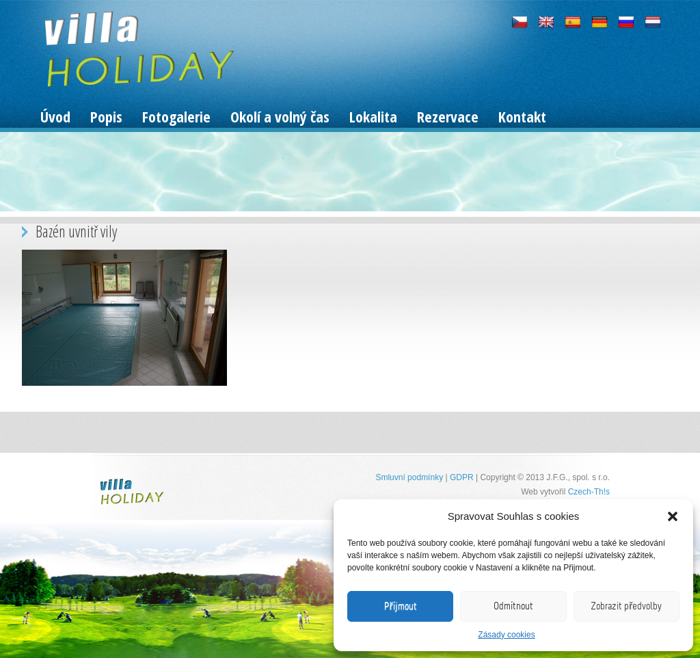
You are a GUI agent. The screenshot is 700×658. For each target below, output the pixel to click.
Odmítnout (513, 606)
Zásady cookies (506, 635)
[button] (672, 516)
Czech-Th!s (589, 492)
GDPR (462, 477)
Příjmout (400, 606)
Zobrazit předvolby (626, 606)
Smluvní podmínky (409, 477)
